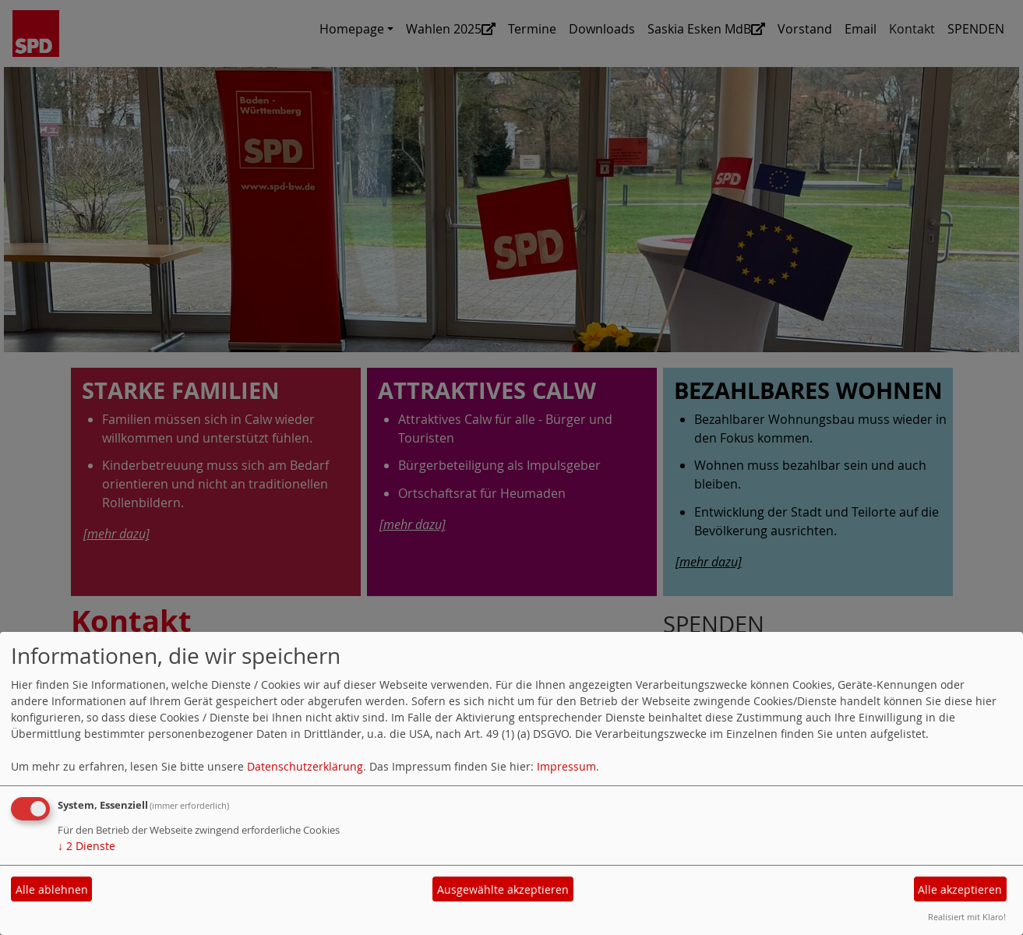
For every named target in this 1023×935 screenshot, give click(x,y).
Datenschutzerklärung (305, 766)
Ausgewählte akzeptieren (503, 889)
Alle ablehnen (52, 889)
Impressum (566, 766)
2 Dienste (86, 845)
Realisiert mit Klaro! (967, 917)
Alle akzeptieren (960, 889)
